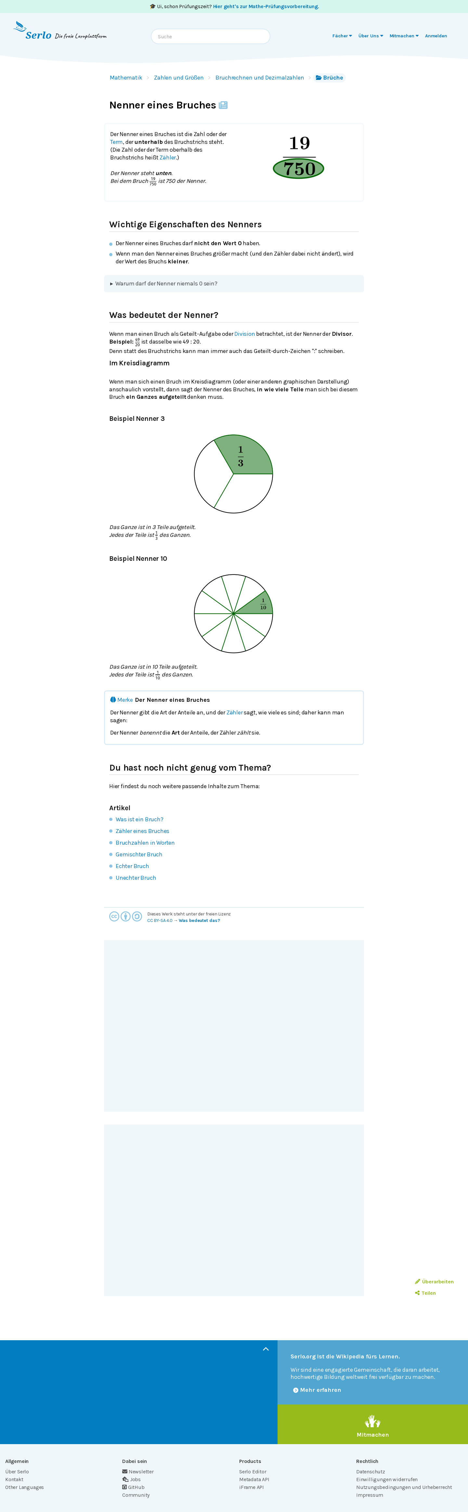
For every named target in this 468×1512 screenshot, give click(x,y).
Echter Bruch (132, 866)
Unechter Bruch (136, 877)
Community (136, 1495)
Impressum (369, 1495)
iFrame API (251, 1487)
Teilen (425, 1293)
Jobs (131, 1479)
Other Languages (24, 1487)
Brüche (329, 77)
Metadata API (254, 1479)
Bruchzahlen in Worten (145, 842)
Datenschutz (370, 1471)
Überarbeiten (434, 1282)
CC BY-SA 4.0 (160, 920)
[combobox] (210, 36)
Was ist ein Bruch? (139, 819)
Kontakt (14, 1479)
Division (244, 333)
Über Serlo (17, 1471)
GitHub (133, 1487)
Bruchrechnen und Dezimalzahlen (259, 77)
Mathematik (126, 77)
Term (116, 141)
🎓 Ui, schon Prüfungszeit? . (234, 6)
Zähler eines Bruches (142, 831)
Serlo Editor (252, 1471)
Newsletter (138, 1471)
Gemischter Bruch (139, 854)
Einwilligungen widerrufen (387, 1479)
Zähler (168, 157)
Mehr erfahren (317, 1389)
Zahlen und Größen (179, 77)
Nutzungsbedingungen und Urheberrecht (404, 1487)
